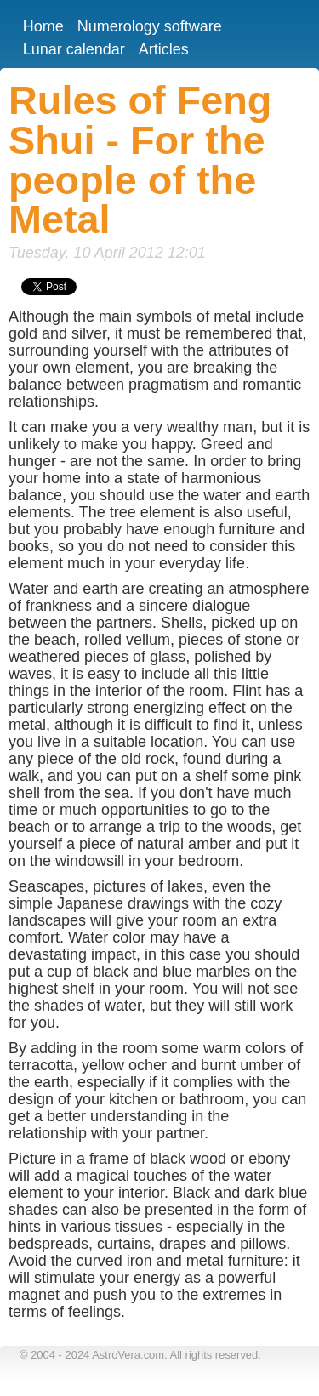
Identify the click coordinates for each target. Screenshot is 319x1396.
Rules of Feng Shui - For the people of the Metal (140, 160)
